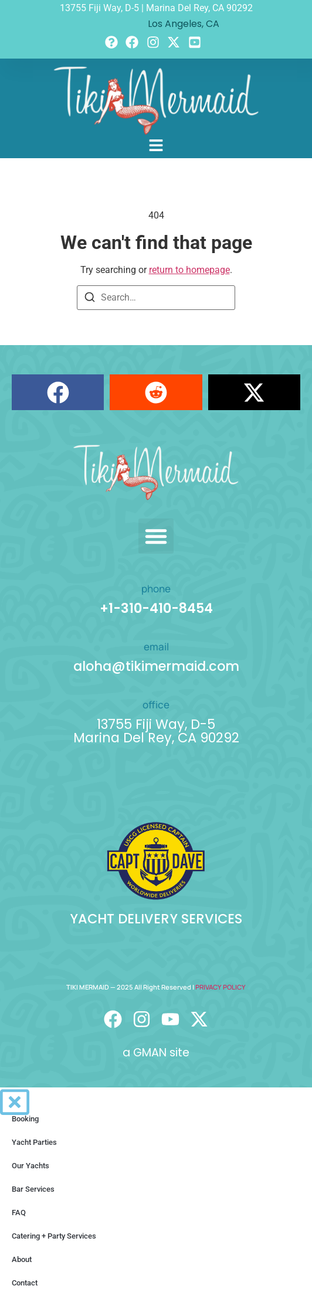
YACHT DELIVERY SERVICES (156, 918)
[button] (58, 392)
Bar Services (33, 1189)
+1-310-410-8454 (156, 608)
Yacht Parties (34, 1142)
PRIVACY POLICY (220, 987)
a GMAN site (156, 1052)
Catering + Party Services (54, 1236)
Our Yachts (30, 1165)
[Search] (89, 299)
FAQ (19, 1212)
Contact (25, 1282)
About (22, 1259)
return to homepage (189, 269)
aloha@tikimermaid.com (156, 666)
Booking (25, 1118)
